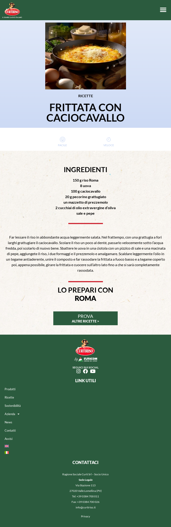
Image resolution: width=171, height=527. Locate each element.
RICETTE (85, 96)
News (8, 422)
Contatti (10, 430)
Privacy (85, 516)
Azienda (12, 414)
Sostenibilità (13, 405)
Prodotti (10, 389)
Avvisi (8, 439)
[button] (163, 10)
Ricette (9, 397)
